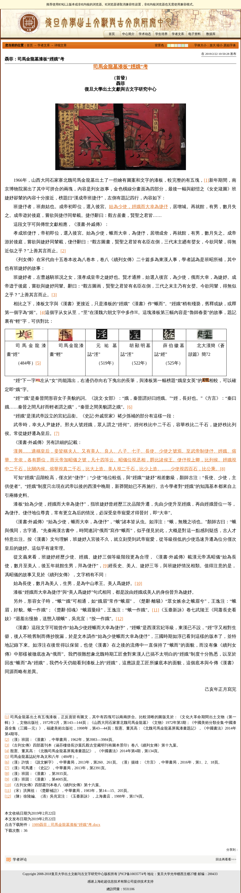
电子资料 (194, 34)
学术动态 (145, 34)
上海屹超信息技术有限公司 (114, 881)
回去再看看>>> (226, 859)
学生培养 (161, 34)
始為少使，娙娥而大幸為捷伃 (138, 206)
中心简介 (128, 34)
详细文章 (60, 45)
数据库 (210, 34)
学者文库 (178, 34)
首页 (112, 34)
